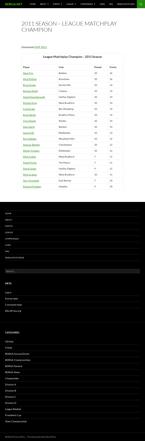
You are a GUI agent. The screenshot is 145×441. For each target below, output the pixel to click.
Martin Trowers (31, 150)
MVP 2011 (40, 47)
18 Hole (9, 341)
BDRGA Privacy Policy (15, 437)
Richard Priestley (32, 186)
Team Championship (16, 421)
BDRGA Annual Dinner (17, 353)
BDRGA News (12, 372)
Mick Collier (29, 156)
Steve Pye (28, 73)
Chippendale (86, 4)
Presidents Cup (13, 415)
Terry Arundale (31, 180)
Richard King (30, 102)
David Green (29, 168)
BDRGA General (13, 366)
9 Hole (8, 347)
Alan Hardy (29, 126)
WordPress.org (13, 310)
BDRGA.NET (13, 4)
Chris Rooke (29, 120)
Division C (10, 396)
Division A (10, 384)
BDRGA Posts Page (126, 4)
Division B (10, 390)
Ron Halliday (30, 138)
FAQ (111, 4)
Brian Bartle (29, 114)
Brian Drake (29, 85)
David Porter (30, 162)
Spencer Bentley (31, 144)
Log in (8, 292)
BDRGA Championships (17, 359)
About (43, 4)
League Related (13, 409)
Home (33, 4)
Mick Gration (30, 174)
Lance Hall (28, 132)
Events (56, 4)
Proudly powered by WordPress (42, 437)
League (70, 4)
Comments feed (13, 304)
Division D (10, 402)
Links (102, 4)
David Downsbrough (34, 96)
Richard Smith (30, 91)
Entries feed (11, 298)
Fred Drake (29, 108)
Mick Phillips (30, 79)
